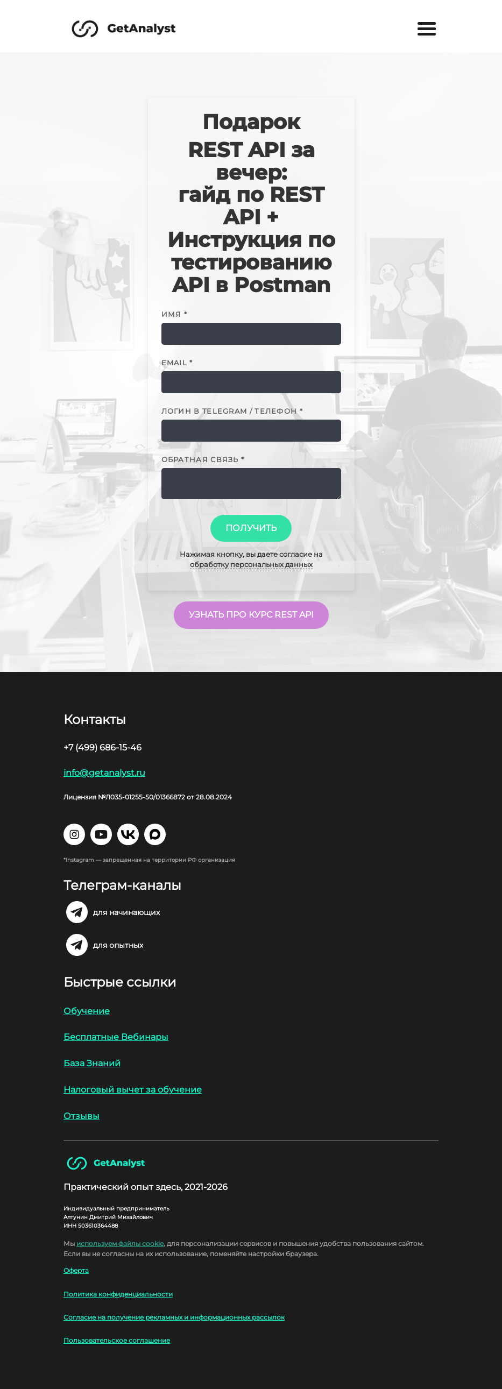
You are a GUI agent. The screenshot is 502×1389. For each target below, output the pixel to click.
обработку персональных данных (251, 565)
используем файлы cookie (120, 1243)
